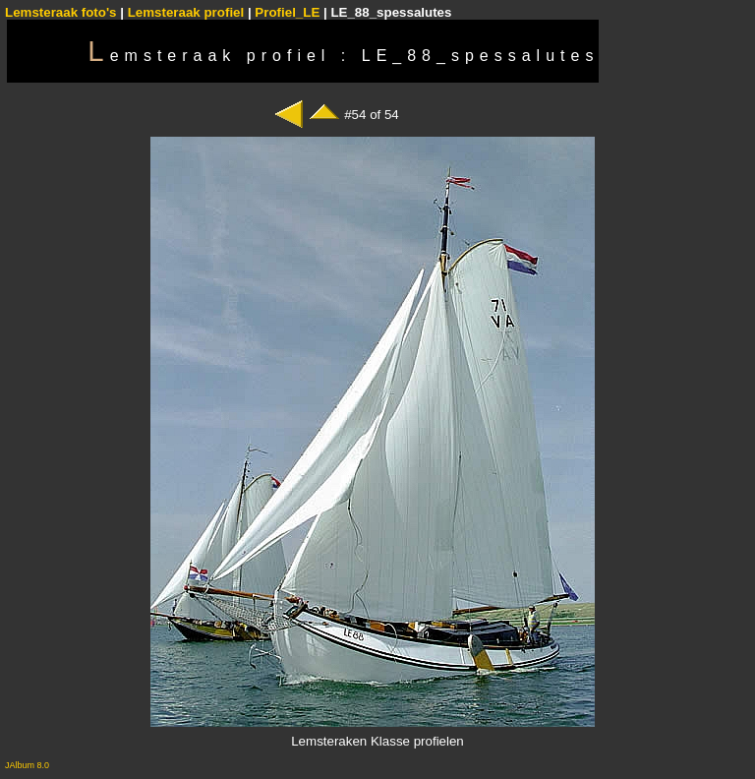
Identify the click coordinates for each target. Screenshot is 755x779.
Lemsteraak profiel (188, 12)
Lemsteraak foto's (61, 12)
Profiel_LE (287, 12)
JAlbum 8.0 (27, 765)
